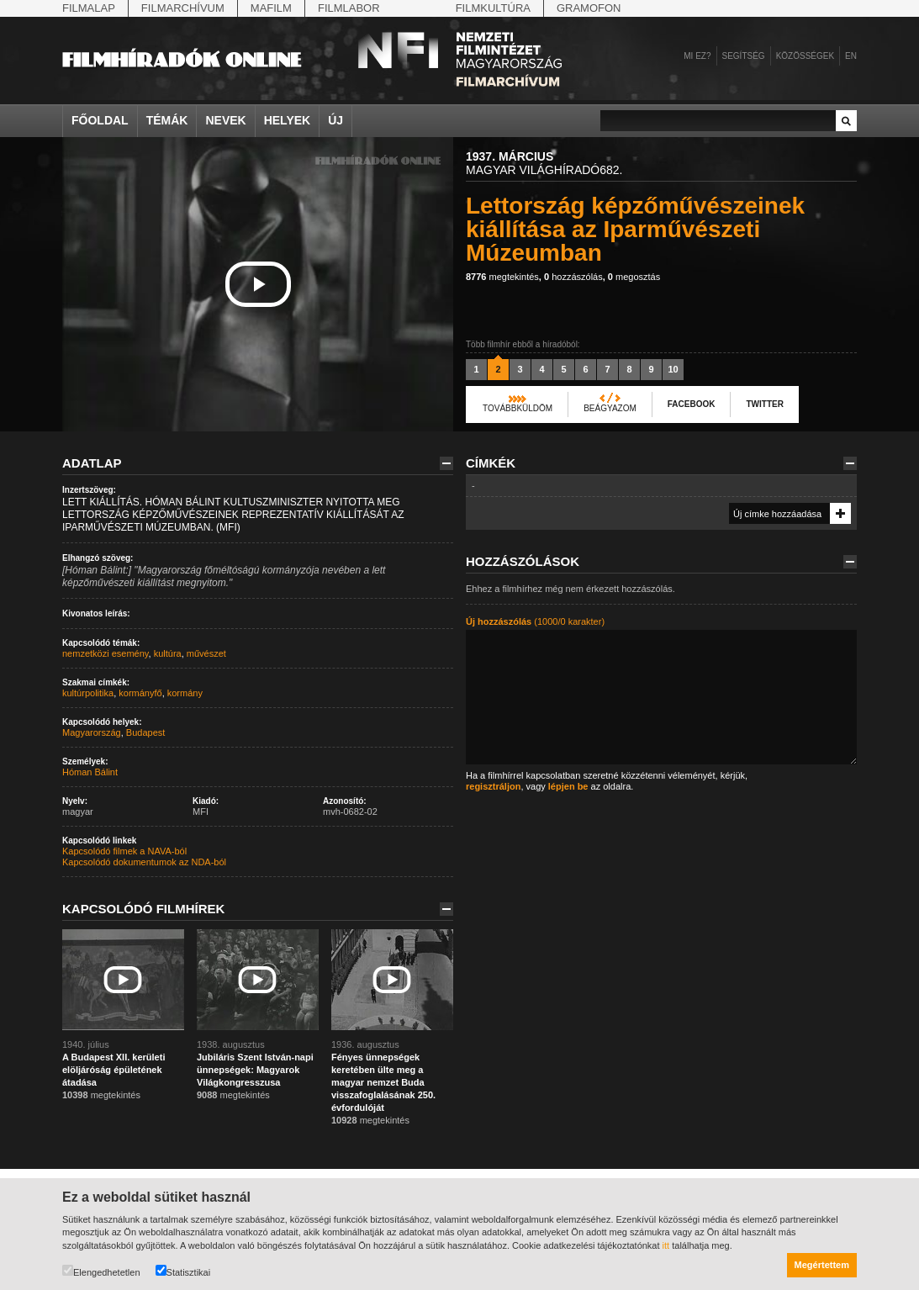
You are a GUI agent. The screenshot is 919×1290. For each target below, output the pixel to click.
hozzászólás (573, 277)
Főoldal (100, 120)
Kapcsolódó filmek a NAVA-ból (124, 851)
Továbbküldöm (517, 408)
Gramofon (589, 8)
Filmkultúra (493, 8)
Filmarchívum (182, 8)
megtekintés (502, 277)
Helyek (287, 120)
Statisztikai (183, 1271)
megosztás (634, 277)
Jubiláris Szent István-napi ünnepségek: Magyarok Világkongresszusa (255, 1069)
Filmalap (88, 8)
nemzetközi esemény (105, 653)
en (851, 56)
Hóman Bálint (90, 772)
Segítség (743, 56)
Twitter (764, 404)
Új (335, 120)
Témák (167, 120)
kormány (185, 693)
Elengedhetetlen (101, 1271)
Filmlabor (349, 8)
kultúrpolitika (88, 693)
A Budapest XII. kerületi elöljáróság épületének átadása (113, 1069)
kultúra (168, 653)
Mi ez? (697, 56)
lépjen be (568, 786)
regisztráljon (493, 786)
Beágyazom (610, 408)
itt (666, 1245)
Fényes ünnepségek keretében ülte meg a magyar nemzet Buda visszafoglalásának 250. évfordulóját (383, 1082)
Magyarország (91, 732)
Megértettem (822, 1265)
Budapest (145, 732)
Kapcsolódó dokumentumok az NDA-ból (144, 862)
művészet (206, 653)
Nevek (225, 120)
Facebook (692, 404)
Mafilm (271, 8)
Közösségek (805, 56)
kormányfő (140, 693)
